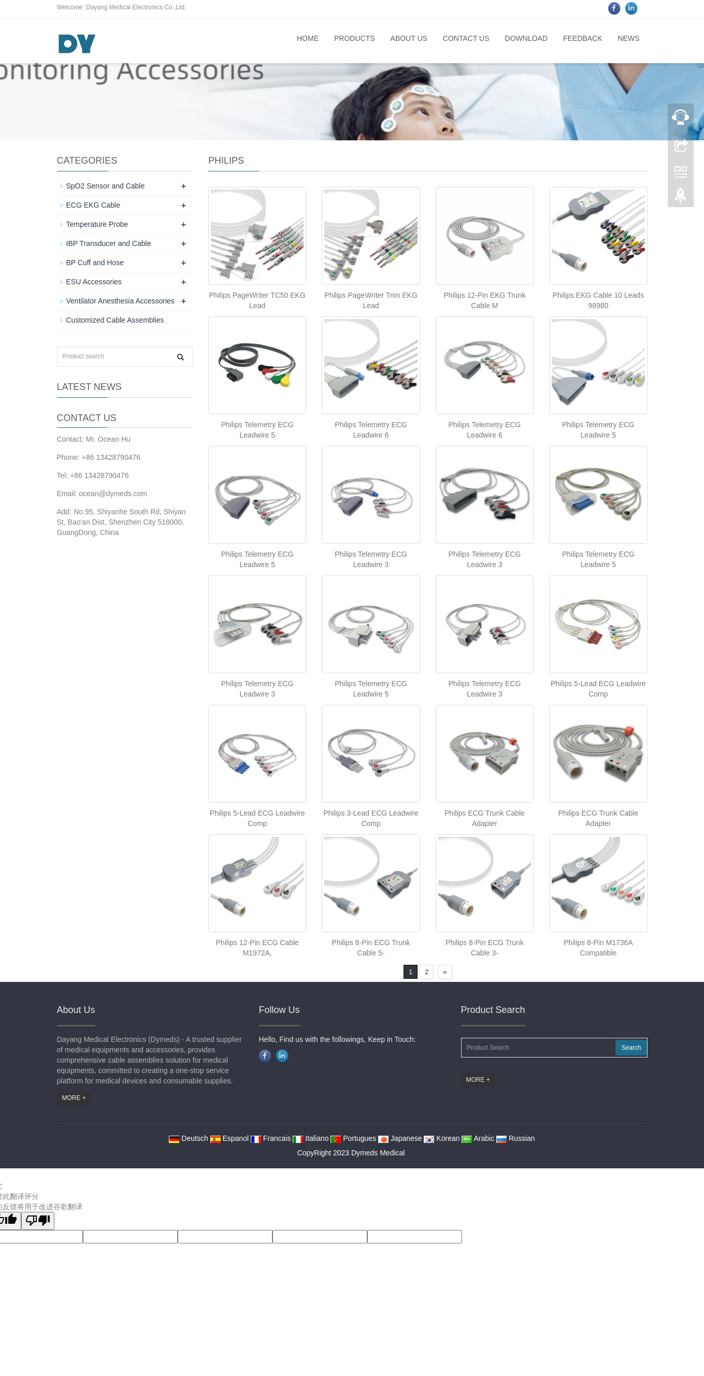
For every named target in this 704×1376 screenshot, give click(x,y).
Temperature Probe (97, 224)
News (629, 38)
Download (526, 38)
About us (409, 38)
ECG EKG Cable (93, 205)
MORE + (74, 1098)
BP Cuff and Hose (95, 262)
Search (631, 1047)
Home (308, 38)
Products (354, 38)
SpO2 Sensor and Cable (105, 186)
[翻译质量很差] (37, 1221)
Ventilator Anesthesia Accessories (120, 301)
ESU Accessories (94, 282)
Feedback (582, 38)
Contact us (466, 38)
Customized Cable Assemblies (115, 320)
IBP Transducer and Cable (108, 243)
